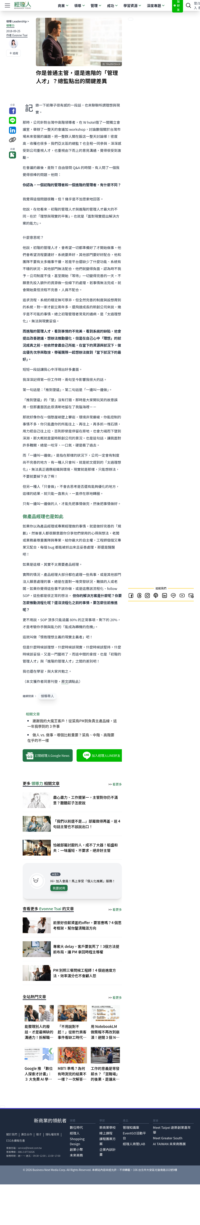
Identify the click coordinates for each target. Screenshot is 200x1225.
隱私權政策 (52, 1134)
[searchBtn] (188, 5)
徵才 (39, 1134)
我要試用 (59, 888)
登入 (195, 5)
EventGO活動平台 (134, 1135)
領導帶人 (47, 696)
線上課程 (105, 1133)
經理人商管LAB (134, 1143)
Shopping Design (77, 1141)
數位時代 (76, 1127)
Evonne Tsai (50, 908)
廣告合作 (26, 1134)
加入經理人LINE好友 (101, 755)
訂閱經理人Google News (47, 755)
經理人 (74, 1133)
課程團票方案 (107, 1141)
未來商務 (76, 1155)
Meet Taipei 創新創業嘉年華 (172, 1130)
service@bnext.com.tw (30, 1147)
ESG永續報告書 (15, 1140)
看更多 (117, 784)
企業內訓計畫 (107, 1152)
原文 (64, 681)
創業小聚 (76, 1149)
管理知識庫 (131, 1127)
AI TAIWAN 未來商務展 (169, 1143)
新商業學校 (107, 1127)
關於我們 (11, 1134)
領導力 (10, 25)
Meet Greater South (167, 1138)
